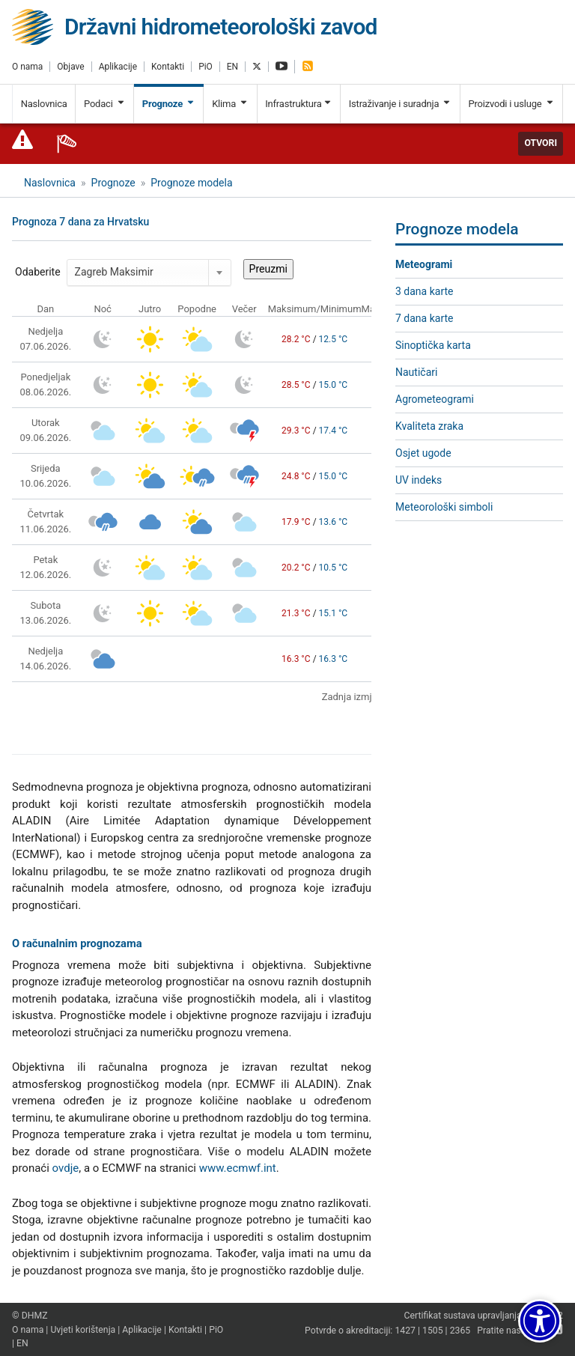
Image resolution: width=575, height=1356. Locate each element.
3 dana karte (424, 291)
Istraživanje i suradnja (400, 103)
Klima (230, 103)
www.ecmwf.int (237, 1168)
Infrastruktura (298, 103)
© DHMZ (29, 1315)
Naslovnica (44, 103)
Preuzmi (268, 269)
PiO (205, 66)
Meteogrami (423, 264)
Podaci (105, 103)
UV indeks (418, 480)
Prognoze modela (191, 183)
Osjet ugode (423, 453)
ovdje (65, 1168)
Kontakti (167, 66)
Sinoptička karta (433, 345)
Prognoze (168, 103)
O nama (27, 66)
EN (232, 66)
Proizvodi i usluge (511, 103)
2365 (460, 1330)
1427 (405, 1330)
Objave (70, 66)
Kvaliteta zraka (429, 426)
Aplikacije (118, 66)
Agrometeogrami (434, 399)
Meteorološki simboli (444, 507)
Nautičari (416, 372)
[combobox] (149, 272)
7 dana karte (424, 318)
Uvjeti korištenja (82, 1330)
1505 (432, 1330)
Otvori (540, 143)
